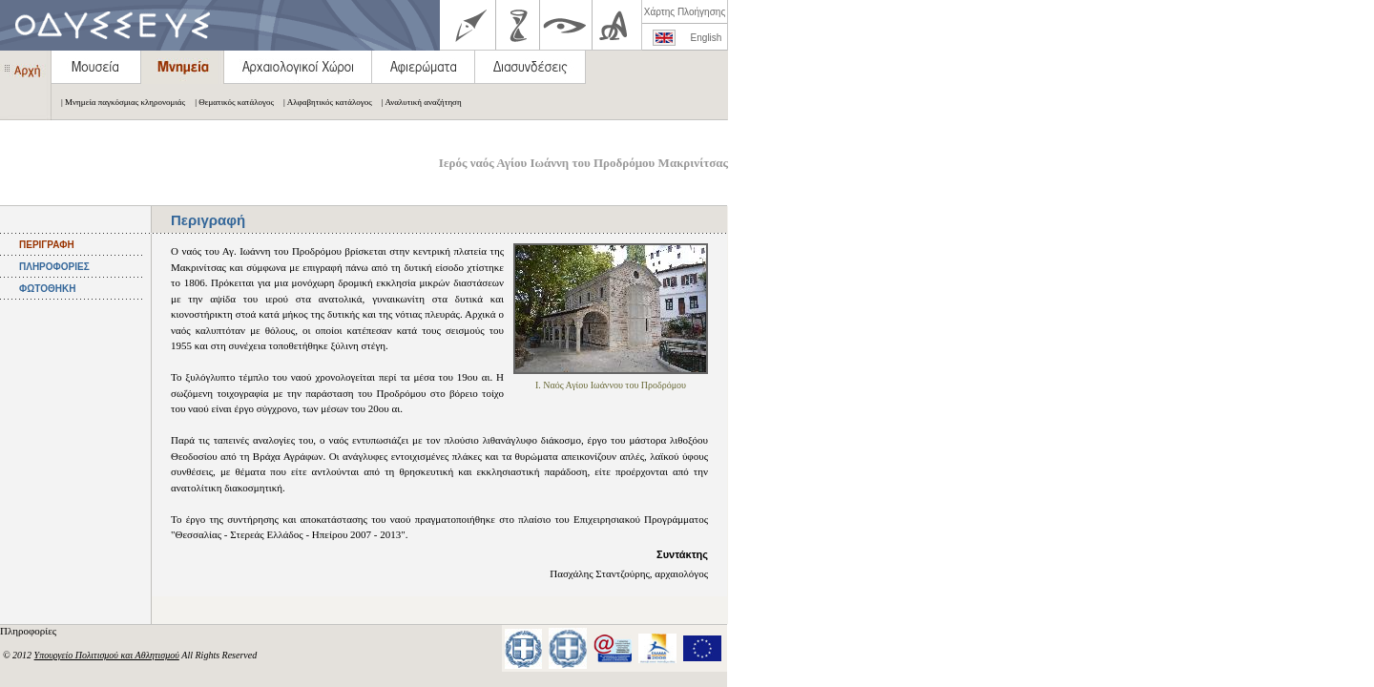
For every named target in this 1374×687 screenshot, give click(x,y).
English (706, 37)
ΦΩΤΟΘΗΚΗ (47, 288)
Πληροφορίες (29, 630)
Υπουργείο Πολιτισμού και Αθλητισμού (106, 655)
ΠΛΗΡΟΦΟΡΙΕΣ (54, 266)
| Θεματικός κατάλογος (229, 102)
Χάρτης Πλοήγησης (684, 12)
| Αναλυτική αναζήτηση (417, 102)
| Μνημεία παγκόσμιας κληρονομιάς (118, 102)
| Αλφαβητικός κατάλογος (323, 102)
